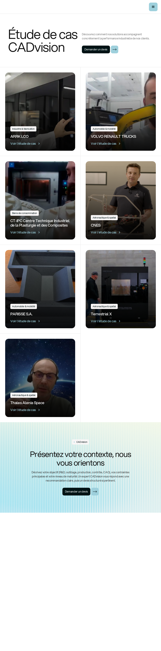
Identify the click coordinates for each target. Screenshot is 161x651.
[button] (153, 7)
